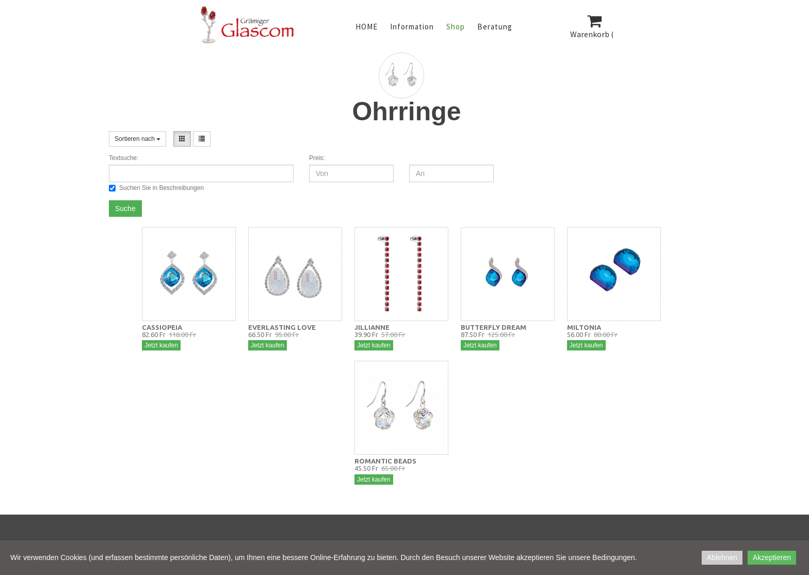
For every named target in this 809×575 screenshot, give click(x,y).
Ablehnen (722, 557)
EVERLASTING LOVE (282, 327)
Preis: (317, 158)
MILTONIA (584, 327)
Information (412, 26)
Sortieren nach (137, 138)
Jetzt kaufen (161, 345)
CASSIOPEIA (162, 327)
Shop (455, 26)
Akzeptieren (772, 557)
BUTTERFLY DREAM (493, 327)
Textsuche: (123, 158)
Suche (125, 208)
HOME (366, 26)
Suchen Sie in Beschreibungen (156, 187)
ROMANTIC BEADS (385, 461)
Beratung (494, 26)
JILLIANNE (372, 327)
